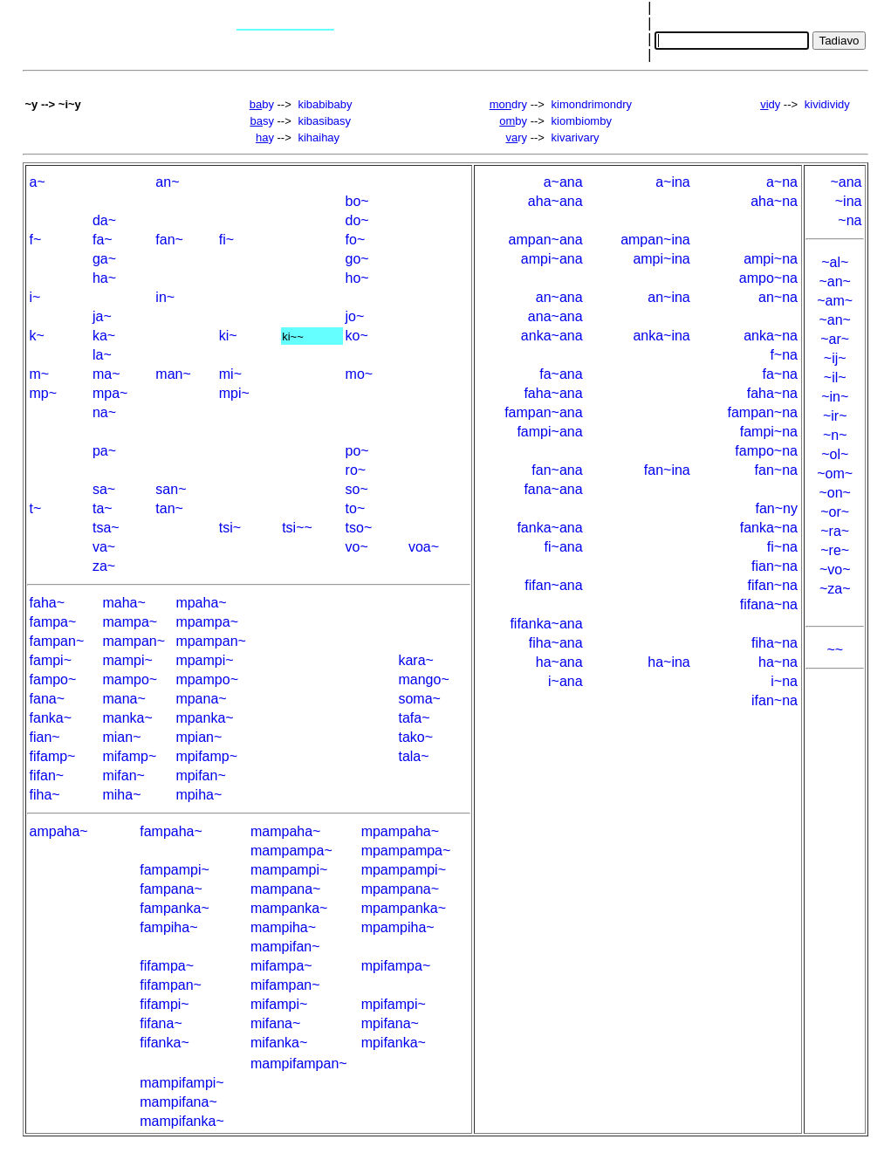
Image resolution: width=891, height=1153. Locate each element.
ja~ (102, 316)
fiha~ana (556, 642)
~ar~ (834, 339)
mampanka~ (289, 908)
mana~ (123, 698)
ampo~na (768, 278)
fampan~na (762, 412)
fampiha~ (168, 927)
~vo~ (835, 569)
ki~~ (293, 336)
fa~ (103, 239)
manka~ (127, 717)
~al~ (834, 262)
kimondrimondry (592, 104)
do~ (357, 220)
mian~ (121, 737)
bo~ (357, 201)
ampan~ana (546, 239)
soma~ (419, 698)
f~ (36, 239)
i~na (784, 681)
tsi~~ (297, 527)
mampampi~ (288, 869)
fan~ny (776, 508)
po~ (357, 450)
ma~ (106, 374)
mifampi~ (278, 1004)
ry (517, 137)
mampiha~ (283, 927)
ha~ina (669, 662)
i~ (35, 297)
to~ (356, 508)
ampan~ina (655, 239)
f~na (784, 354)
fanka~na (769, 527)
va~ (104, 546)
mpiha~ (198, 794)
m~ (40, 374)
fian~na (774, 566)
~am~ (835, 300)
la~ (102, 354)
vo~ (357, 546)
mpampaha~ (400, 831)
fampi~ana (549, 431)
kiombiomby (582, 120)
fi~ (226, 239)
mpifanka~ (393, 1042)
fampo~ (53, 679)
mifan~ (123, 775)
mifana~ (275, 1023)
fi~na (782, 546)
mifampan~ (285, 985)
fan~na (776, 470)
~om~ (835, 473)
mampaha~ (285, 831)
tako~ (415, 737)
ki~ (228, 335)
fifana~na (769, 604)
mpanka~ (204, 717)
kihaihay (318, 137)
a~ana (563, 182)
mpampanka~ (403, 908)
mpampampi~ (403, 869)
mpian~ (198, 737)
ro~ (356, 470)
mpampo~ (206, 679)
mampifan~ (285, 946)
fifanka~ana (546, 623)
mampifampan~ (298, 1063)
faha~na (772, 393)
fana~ (47, 698)
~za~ (835, 588)
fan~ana (556, 470)
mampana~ (285, 889)
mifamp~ (129, 756)
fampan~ (57, 641)
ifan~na (774, 700)
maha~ (123, 602)
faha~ (47, 602)
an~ (167, 182)
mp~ (44, 393)
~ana (845, 182)
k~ (37, 335)
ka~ (104, 335)
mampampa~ (291, 850)
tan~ (169, 508)
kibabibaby (325, 104)
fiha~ (45, 794)
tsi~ (230, 527)
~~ (834, 649)
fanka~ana (549, 527)
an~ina (669, 297)
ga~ (104, 258)
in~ (165, 297)
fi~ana (564, 546)
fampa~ (53, 621)
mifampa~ (281, 965)
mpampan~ (210, 641)
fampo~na (766, 450)
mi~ (230, 374)
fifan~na (773, 585)
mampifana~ (178, 1102)
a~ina (672, 182)
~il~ (835, 377)
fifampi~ (164, 1004)
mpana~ (200, 698)
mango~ (423, 679)
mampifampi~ (181, 1082)
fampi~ (51, 660)
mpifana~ (390, 1023)
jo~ (355, 316)
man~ (172, 374)
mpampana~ (400, 889)
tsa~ (106, 527)
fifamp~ (53, 756)
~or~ (834, 511)
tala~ (413, 756)
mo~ (360, 374)
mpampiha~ (398, 927)
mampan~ (133, 641)
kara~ (415, 660)
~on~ (834, 492)
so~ (357, 489)
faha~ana (553, 393)
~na (849, 220)
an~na (778, 297)
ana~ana (555, 316)
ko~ (357, 335)
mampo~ (129, 679)
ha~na (778, 662)
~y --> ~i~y (53, 104)
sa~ (104, 489)
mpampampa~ (406, 850)
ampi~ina (661, 258)
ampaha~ (59, 831)
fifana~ (161, 1023)
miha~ (121, 794)
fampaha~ (171, 831)
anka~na (771, 335)
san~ (170, 489)
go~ (357, 258)
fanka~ (51, 717)
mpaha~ (200, 602)
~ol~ (834, 454)
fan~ (169, 239)
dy (770, 104)
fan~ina (667, 470)
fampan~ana (543, 412)
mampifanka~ (182, 1121)
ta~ (103, 508)
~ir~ (835, 415)
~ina (848, 201)
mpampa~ (206, 621)
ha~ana (559, 662)
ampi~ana (552, 258)
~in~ (834, 396)
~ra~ (834, 531)
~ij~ (835, 358)
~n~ (835, 435)
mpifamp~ (206, 756)
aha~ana (555, 201)
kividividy (827, 104)
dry (508, 104)
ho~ (357, 278)
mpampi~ (204, 660)
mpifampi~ (393, 1004)
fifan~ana (553, 585)
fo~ (356, 239)
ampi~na (771, 258)
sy (261, 120)
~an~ (834, 281)
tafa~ (413, 717)
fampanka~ (174, 908)
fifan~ (47, 775)
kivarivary (576, 137)
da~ (104, 220)
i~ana (565, 681)
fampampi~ (174, 869)
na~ (104, 412)
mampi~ (127, 660)
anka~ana (552, 335)
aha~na (774, 201)
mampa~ (129, 621)
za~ (104, 566)
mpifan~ (200, 775)
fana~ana (553, 489)
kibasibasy (324, 120)
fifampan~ (171, 985)
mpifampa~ (396, 965)
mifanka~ (278, 1042)
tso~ (359, 527)
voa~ (423, 546)
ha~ (104, 278)
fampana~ (171, 889)
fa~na (779, 374)
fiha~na (774, 642)
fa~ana (560, 374)
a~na (782, 182)
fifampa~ (167, 965)
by (262, 104)
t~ (36, 508)
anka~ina (661, 335)
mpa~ (110, 393)
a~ (37, 182)
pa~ (104, 450)
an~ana (559, 297)
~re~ (834, 550)
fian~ (45, 737)
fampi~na (769, 431)
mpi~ (234, 393)
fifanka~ (164, 1042)
